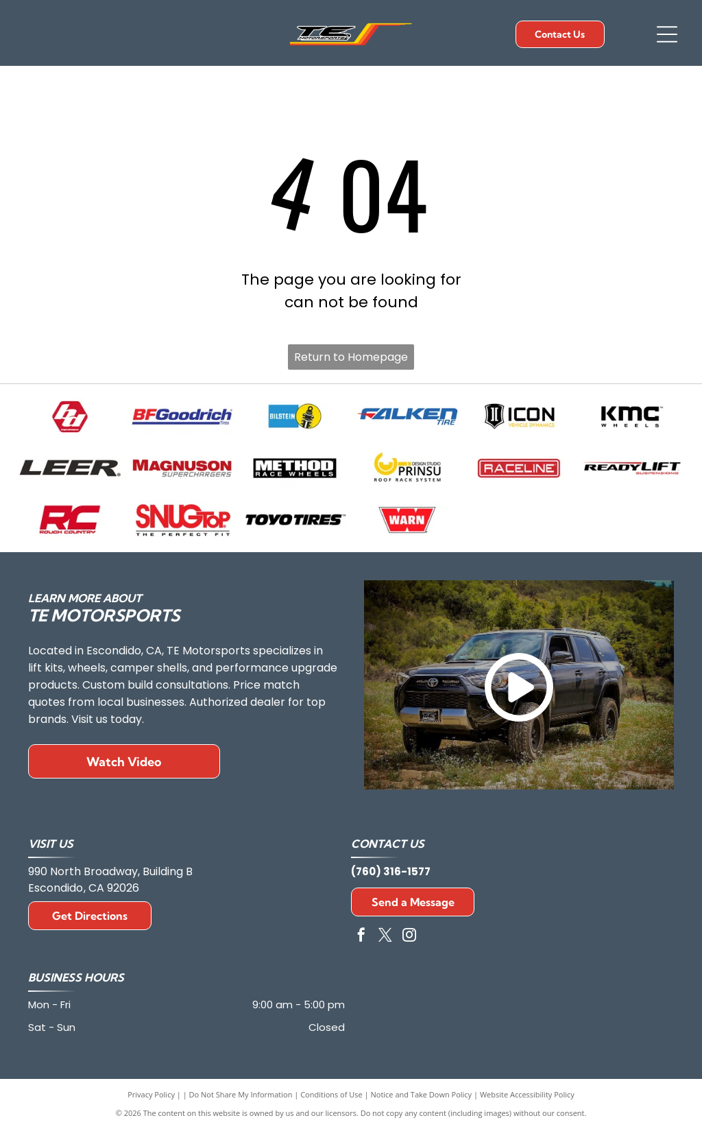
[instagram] (409, 937)
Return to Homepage (351, 357)
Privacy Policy (151, 1094)
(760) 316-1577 (391, 871)
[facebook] (361, 937)
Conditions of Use (331, 1094)
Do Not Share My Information (241, 1094)
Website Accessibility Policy (527, 1094)
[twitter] (385, 937)
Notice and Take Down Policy (421, 1094)
